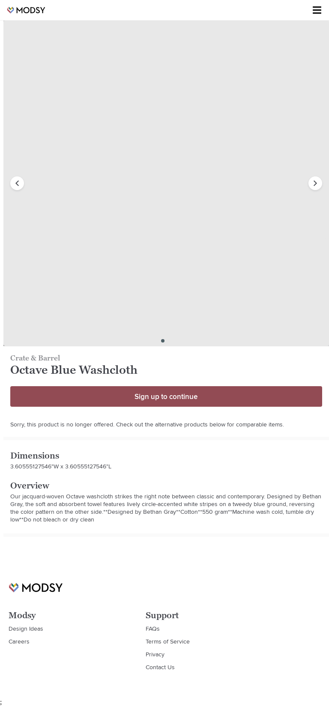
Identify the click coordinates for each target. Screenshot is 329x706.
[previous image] (17, 183)
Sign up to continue (166, 396)
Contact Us (160, 667)
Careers (19, 641)
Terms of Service (168, 641)
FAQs (153, 628)
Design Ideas (26, 628)
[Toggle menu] (317, 10)
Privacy (155, 654)
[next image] (315, 183)
